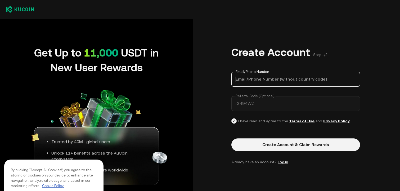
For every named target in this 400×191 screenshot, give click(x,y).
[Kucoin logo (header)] (20, 9)
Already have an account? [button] (259, 162)
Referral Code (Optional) (255, 96)
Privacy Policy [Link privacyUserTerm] (336, 121)
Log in (283, 162)
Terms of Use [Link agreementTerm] (301, 121)
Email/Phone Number (252, 72)
